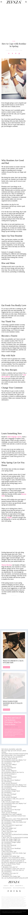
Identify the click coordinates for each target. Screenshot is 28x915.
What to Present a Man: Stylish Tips (13, 662)
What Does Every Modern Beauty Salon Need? (12, 703)
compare (9, 517)
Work (13, 41)
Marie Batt (15, 48)
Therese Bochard (6, 565)
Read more (6, 667)
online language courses (14, 437)
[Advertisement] (14, 19)
